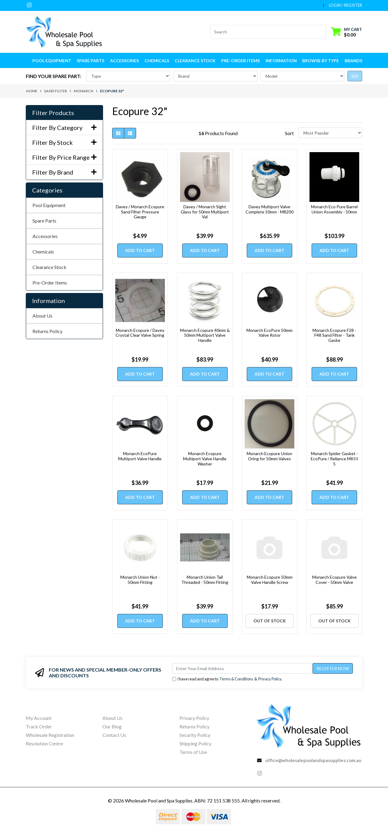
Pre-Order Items (240, 60)
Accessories (45, 236)
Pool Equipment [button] (51, 60)
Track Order (39, 726)
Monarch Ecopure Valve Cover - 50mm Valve (334, 579)
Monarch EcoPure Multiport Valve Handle (140, 456)
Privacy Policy (270, 678)
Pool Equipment (48, 205)
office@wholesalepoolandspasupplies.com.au (313, 760)
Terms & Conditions (236, 678)
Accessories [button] (124, 60)
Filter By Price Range (64, 157)
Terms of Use (193, 752)
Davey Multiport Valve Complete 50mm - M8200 (269, 209)
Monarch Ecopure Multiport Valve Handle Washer (204, 458)
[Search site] (322, 32)
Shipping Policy (195, 743)
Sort (289, 133)
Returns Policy (47, 331)
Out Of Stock (269, 620)
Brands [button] (353, 60)
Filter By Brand (64, 172)
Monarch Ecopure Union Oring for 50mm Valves (269, 456)
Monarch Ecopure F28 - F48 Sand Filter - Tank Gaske (334, 335)
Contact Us (114, 735)
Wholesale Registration (50, 735)
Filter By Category (64, 127)
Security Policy (194, 735)
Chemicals (43, 251)
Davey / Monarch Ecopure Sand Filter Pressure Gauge (140, 212)
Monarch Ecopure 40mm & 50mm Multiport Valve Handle (205, 335)
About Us (42, 315)
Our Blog (112, 726)
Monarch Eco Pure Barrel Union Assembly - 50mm (334, 209)
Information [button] (281, 60)
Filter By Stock (64, 142)
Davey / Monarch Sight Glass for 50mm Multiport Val (205, 212)
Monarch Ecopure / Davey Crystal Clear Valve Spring (139, 333)
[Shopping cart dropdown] (346, 31)
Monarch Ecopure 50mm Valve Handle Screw (270, 579)
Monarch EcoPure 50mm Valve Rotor (269, 333)
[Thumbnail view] (118, 133)
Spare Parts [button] (90, 60)
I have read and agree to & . (227, 679)
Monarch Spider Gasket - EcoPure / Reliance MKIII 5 (334, 458)
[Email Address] (241, 668)
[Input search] (264, 32)
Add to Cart (140, 250)
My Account (39, 718)
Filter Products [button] (53, 112)
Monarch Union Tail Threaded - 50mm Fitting (204, 579)
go (354, 76)
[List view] (130, 133)
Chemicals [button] (157, 60)
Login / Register (345, 5)
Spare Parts (44, 220)
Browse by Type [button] (320, 60)
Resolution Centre (44, 743)
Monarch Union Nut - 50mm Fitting (140, 579)
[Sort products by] (330, 133)
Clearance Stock (195, 60)
